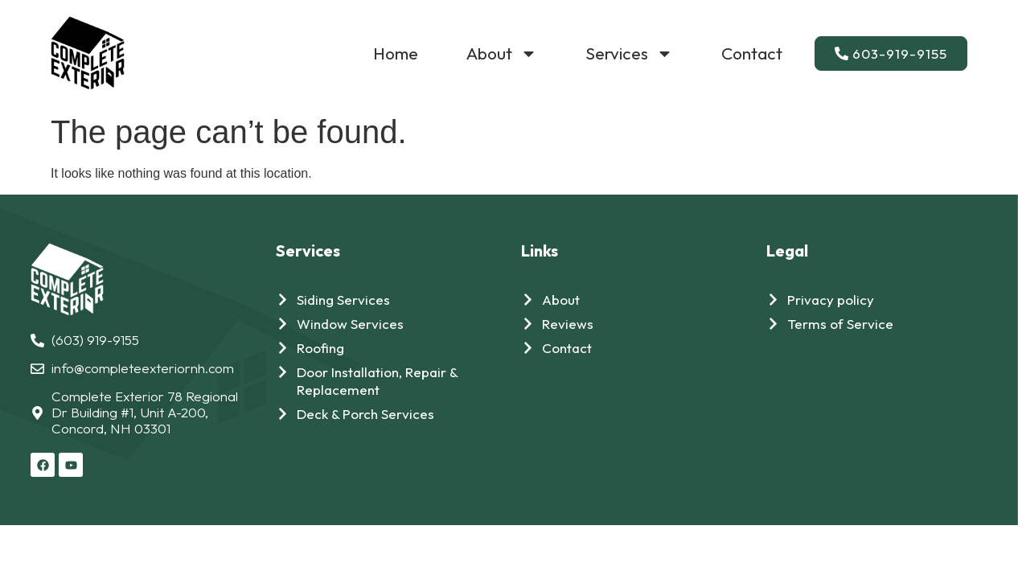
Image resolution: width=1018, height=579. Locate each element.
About (501, 53)
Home (395, 53)
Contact (751, 53)
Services (629, 53)
